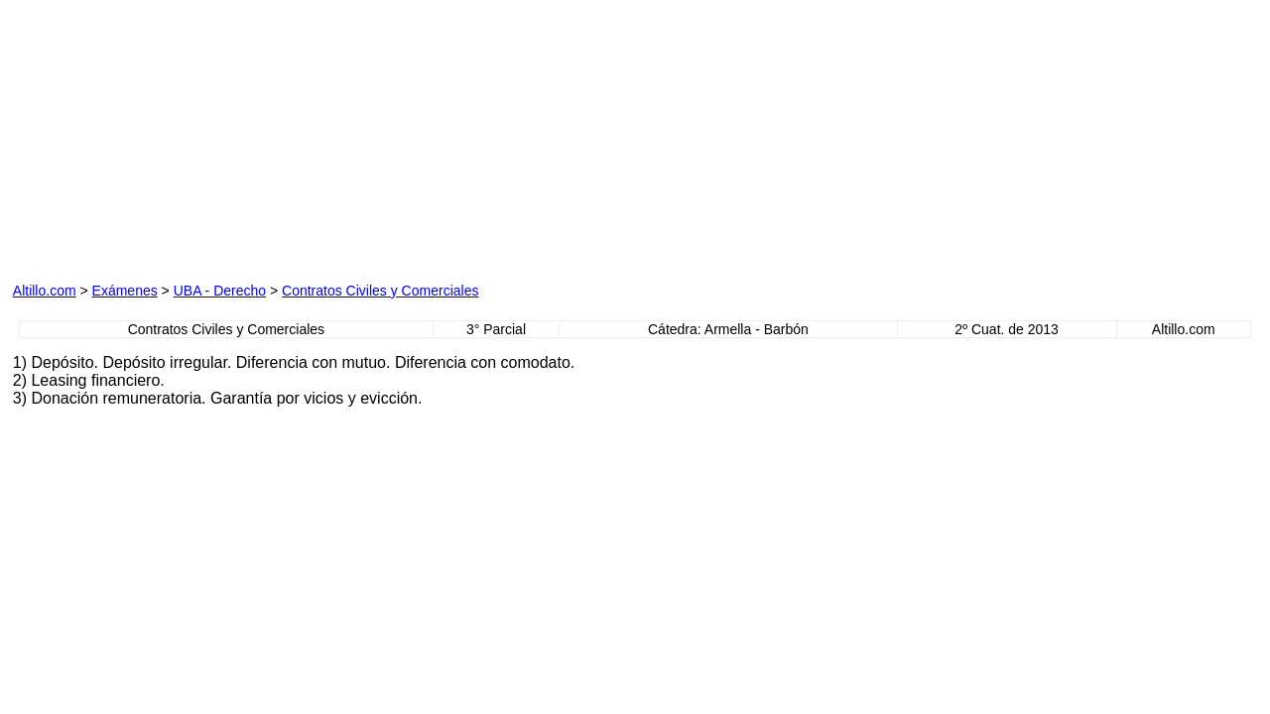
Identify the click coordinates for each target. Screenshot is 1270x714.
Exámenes (125, 290)
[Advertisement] (239, 137)
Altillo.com (44, 290)
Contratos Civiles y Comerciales (380, 290)
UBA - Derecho (220, 290)
